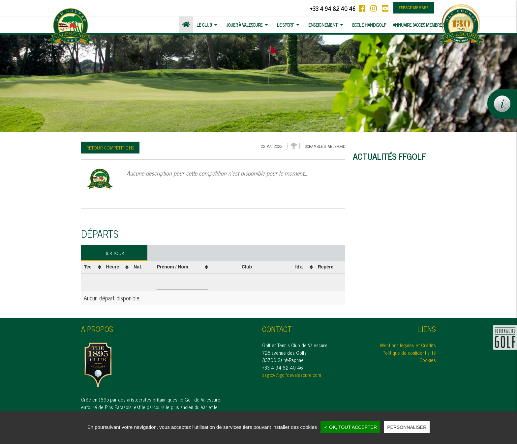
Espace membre (414, 7)
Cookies (427, 360)
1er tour (114, 253)
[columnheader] (92, 267)
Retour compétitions (110, 147)
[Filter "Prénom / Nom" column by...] (182, 282)
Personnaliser (406, 427)
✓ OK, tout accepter (350, 427)
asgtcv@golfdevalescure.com (291, 375)
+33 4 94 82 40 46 (332, 8)
